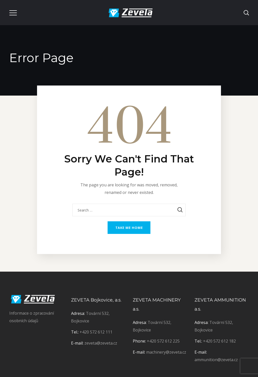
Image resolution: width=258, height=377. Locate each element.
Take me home (129, 227)
